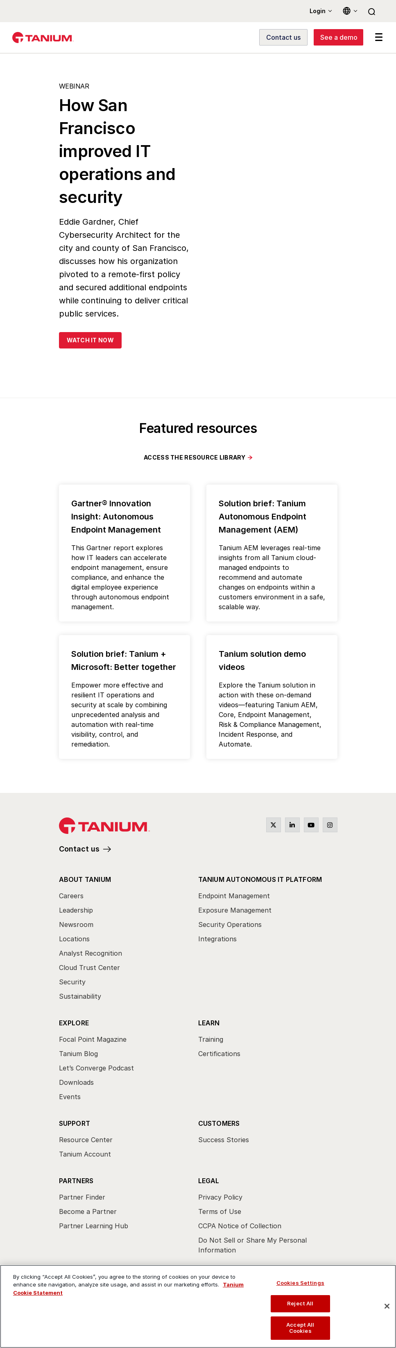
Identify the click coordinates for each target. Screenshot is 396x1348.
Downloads (76, 1082)
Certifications (219, 1054)
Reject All (300, 1303)
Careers (71, 896)
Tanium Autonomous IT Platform (260, 879)
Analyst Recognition (90, 953)
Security (72, 982)
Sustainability (80, 996)
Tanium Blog (78, 1054)
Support (74, 1123)
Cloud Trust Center (89, 967)
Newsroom (76, 924)
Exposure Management (235, 910)
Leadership (76, 910)
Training (210, 1039)
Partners (76, 1181)
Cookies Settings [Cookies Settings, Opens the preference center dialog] (300, 1283)
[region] (198, 1306)
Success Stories (223, 1140)
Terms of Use (219, 1211)
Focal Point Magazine (93, 1039)
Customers (219, 1123)
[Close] (387, 1306)
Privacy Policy (220, 1197)
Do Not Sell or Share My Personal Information (252, 1245)
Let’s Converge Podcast (96, 1068)
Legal (208, 1181)
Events (70, 1097)
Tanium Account (85, 1154)
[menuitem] (128, 940)
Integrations (217, 939)
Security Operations (230, 924)
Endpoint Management (234, 896)
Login (318, 10)
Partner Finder (82, 1197)
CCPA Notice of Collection (239, 1226)
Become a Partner (88, 1211)
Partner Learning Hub (93, 1226)
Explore (74, 1023)
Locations (74, 939)
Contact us (79, 849)
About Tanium (85, 879)
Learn (209, 1023)
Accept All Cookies (300, 1327)
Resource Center (86, 1140)
